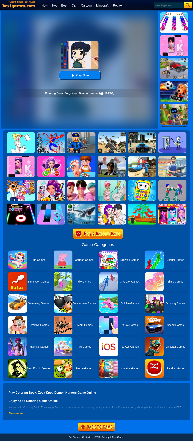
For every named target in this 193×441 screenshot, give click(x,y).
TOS (97, 437)
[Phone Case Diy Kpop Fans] (51, 181)
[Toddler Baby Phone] (142, 181)
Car (74, 5)
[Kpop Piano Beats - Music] (21, 157)
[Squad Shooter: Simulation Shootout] (112, 133)
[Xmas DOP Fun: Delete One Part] (21, 133)
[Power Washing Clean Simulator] (142, 157)
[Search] (168, 5)
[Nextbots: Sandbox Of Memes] (112, 157)
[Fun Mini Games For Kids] (21, 181)
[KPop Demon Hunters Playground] (172, 181)
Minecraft (102, 5)
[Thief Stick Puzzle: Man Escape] (172, 133)
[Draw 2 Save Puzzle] (112, 181)
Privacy (105, 437)
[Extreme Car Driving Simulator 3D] (142, 133)
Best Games (118, 437)
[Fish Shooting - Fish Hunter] (81, 205)
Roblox (117, 5)
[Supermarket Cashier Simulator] (172, 157)
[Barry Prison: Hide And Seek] (81, 133)
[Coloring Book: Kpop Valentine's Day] (112, 205)
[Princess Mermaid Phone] (51, 157)
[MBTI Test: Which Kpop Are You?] (172, 205)
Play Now (79, 75)
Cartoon (86, 5)
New (45, 5)
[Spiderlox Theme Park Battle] (51, 133)
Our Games (74, 437)
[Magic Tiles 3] (51, 205)
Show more (16, 413)
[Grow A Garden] (142, 205)
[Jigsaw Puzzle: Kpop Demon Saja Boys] (81, 181)
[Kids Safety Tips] (81, 157)
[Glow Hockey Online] (21, 205)
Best (64, 5)
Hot (54, 5)
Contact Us (87, 437)
